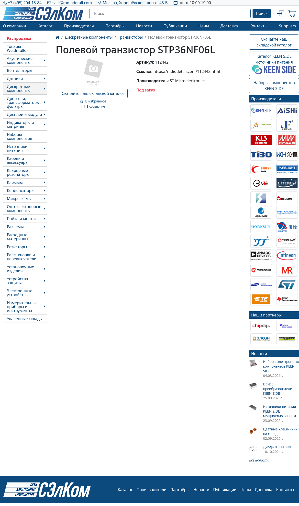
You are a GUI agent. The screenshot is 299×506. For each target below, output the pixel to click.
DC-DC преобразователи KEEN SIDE (277, 389)
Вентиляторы (19, 70)
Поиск (261, 13)
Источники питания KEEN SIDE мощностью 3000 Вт (279, 411)
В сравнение (96, 106)
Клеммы (15, 182)
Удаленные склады (25, 318)
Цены (204, 26)
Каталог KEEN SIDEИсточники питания (274, 64)
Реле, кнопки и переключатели (21, 256)
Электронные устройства (19, 292)
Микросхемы (19, 198)
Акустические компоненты (20, 60)
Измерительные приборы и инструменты (22, 306)
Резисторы (17, 246)
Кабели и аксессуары (17, 160)
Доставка (229, 26)
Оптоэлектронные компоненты (24, 208)
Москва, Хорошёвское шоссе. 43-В (135, 2)
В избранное (93, 101)
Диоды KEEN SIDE (277, 447)
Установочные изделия (20, 268)
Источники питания (17, 148)
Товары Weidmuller (17, 48)
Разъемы (15, 226)
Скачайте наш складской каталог (93, 93)
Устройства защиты (17, 280)
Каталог (45, 26)
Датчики (15, 78)
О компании (14, 26)
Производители (79, 26)
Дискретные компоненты (19, 88)
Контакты (258, 26)
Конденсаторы (20, 190)
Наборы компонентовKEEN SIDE (274, 85)
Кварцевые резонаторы (18, 172)
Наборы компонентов (19, 136)
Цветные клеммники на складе (280, 431)
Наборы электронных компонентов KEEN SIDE (281, 366)
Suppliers (287, 26)
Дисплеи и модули (24, 114)
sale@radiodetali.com (72, 2)
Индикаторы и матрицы (20, 124)
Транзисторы (130, 37)
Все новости (259, 460)
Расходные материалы (17, 236)
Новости (144, 26)
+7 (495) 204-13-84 (25, 2)
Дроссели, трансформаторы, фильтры (24, 102)
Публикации (175, 26)
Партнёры (114, 26)
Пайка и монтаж (22, 218)
